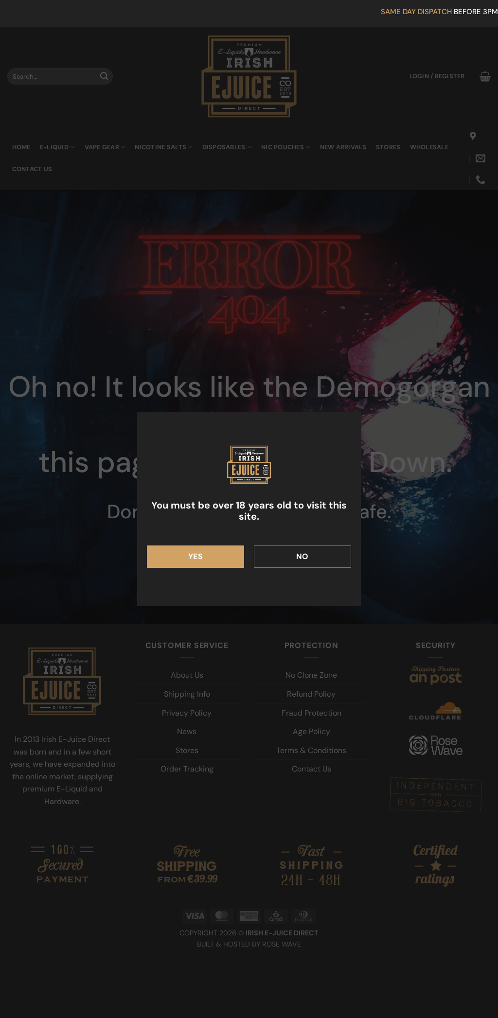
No (302, 556)
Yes (195, 556)
